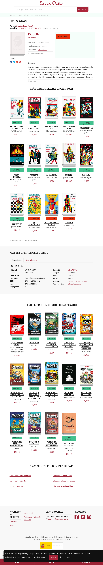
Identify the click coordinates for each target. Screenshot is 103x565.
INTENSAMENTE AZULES (51, 224)
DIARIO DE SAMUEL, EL (69, 394)
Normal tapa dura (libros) (35, 278)
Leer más (66, 557)
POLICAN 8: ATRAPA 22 (34, 443)
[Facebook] (77, 516)
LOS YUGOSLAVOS (34, 127)
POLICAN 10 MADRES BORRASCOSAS (16, 444)
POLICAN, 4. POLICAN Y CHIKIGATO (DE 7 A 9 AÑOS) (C (34, 396)
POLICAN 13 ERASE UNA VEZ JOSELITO (69, 345)
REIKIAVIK (17, 224)
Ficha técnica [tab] (17, 260)
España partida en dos (17, 344)
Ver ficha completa (35, 54)
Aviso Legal (28, 513)
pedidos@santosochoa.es (58, 519)
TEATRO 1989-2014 (69, 127)
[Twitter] (83, 516)
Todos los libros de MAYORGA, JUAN (23, 240)
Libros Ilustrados (50, 28)
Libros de (20, 476)
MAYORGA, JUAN (25, 25)
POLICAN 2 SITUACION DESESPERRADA (51, 345)
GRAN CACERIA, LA (51, 127)
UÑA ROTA (42, 50)
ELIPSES (68, 175)
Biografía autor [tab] (31, 260)
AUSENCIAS (69, 443)
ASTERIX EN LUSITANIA (86, 394)
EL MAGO (69, 223)
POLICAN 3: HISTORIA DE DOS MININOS (51, 444)
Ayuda (12, 525)
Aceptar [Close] (54, 557)
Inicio (12, 15)
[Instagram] (89, 516)
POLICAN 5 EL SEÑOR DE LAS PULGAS (51, 395)
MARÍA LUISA (51, 175)
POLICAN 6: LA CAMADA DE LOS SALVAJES (17, 395)
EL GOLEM (86, 175)
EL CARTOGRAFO (34, 224)
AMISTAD (34, 175)
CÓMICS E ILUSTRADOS (30, 28)
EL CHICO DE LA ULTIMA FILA (17, 127)
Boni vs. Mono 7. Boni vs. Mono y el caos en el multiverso (86, 346)
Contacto (13, 521)
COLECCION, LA (86, 128)
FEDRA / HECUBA (17, 176)
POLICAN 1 (34, 343)
